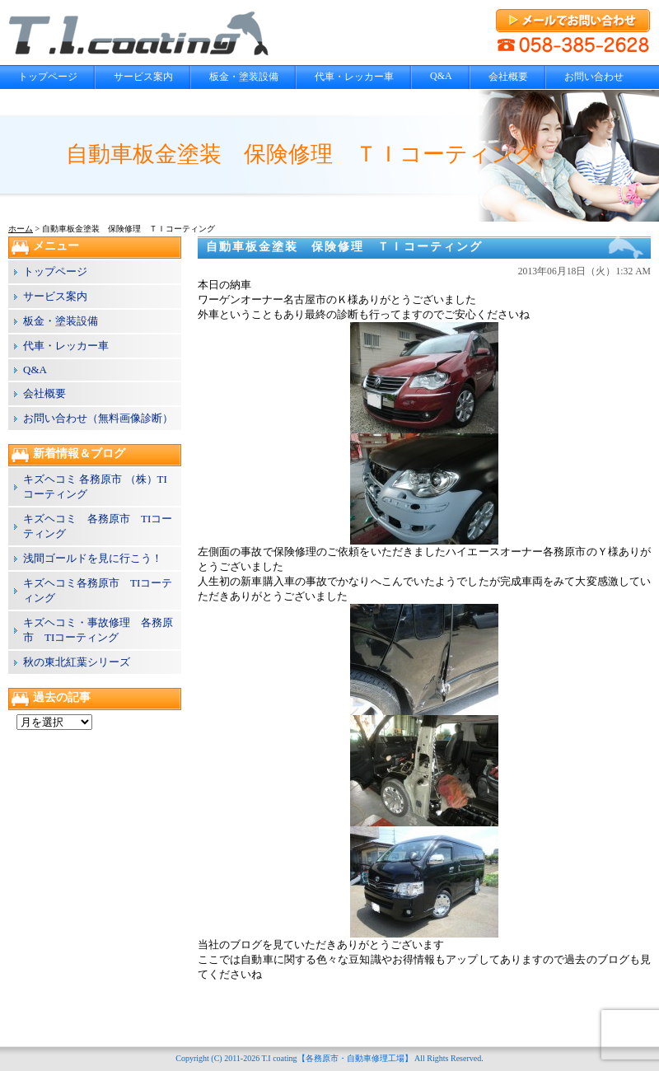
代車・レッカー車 (354, 76)
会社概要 (508, 76)
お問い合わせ (594, 76)
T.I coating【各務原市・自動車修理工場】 (336, 1058)
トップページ (47, 76)
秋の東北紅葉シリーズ (76, 662)
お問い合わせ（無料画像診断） (98, 418)
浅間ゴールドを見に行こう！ (92, 558)
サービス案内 (143, 76)
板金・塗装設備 (243, 76)
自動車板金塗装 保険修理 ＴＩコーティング (344, 247)
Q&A (441, 76)
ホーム (20, 228)
